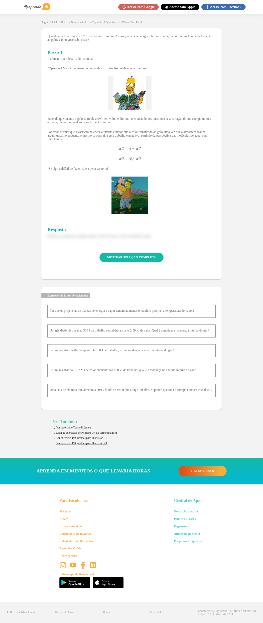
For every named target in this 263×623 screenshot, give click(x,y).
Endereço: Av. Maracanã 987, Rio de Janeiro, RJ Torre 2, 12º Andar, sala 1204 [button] (227, 612)
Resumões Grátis (70, 548)
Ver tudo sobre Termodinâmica (73, 427)
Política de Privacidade (21, 612)
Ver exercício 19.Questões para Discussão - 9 (81, 443)
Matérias (65, 511)
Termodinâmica (79, 22)
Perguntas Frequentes (188, 541)
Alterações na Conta (187, 533)
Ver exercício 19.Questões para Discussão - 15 (82, 437)
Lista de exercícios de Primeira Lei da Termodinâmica (86, 432)
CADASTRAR (202, 471)
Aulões (63, 518)
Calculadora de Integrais (75, 533)
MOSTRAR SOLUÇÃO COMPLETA (131, 257)
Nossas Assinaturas (186, 511)
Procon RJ (156, 612)
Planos (106, 612)
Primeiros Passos (185, 518)
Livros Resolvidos (70, 526)
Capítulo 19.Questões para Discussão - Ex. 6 (117, 22)
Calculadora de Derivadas (76, 541)
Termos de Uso (64, 612)
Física (63, 22)
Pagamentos (182, 526)
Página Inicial (49, 22)
